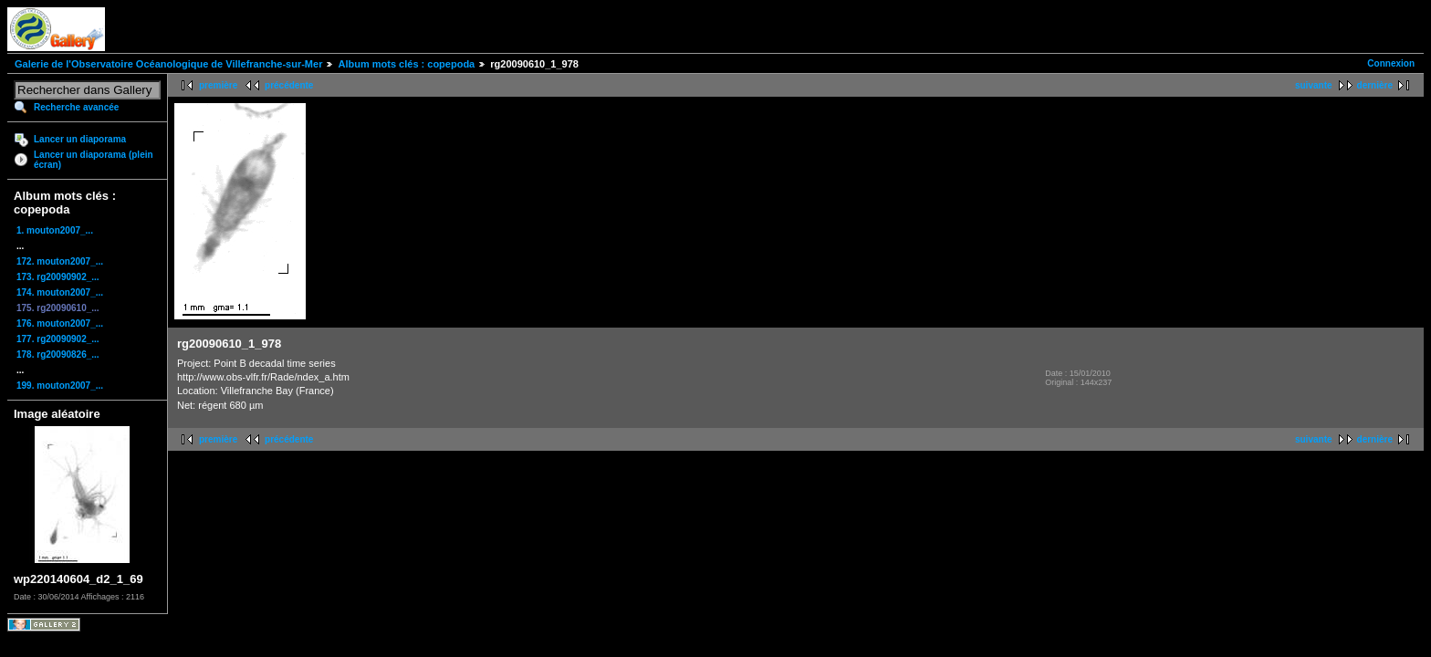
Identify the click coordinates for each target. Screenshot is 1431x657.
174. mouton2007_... (59, 292)
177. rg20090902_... (57, 339)
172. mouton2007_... (59, 261)
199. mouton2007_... (59, 386)
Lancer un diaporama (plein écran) (93, 160)
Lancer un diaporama (80, 139)
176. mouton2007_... (59, 323)
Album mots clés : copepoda (406, 63)
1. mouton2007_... (54, 230)
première (218, 85)
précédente (289, 85)
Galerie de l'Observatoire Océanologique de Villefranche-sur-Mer (168, 63)
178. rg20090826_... (57, 354)
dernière (1375, 85)
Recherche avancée (76, 107)
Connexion (1391, 63)
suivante (1313, 85)
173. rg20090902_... (57, 277)
